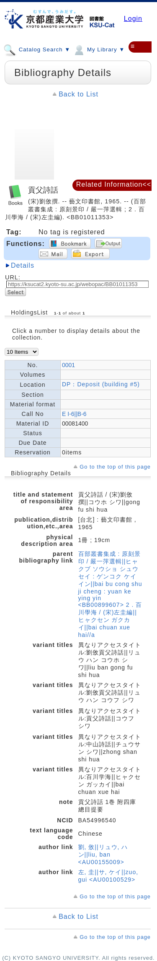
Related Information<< (113, 184)
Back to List (78, 94)
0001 (68, 365)
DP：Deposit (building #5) (101, 384)
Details (22, 265)
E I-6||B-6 (74, 414)
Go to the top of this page (115, 467)
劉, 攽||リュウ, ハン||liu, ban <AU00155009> (103, 854)
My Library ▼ (98, 49)
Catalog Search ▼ (36, 49)
